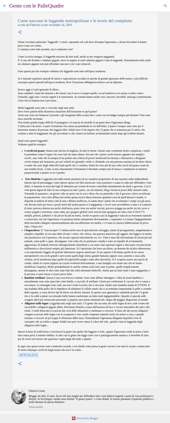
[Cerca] (68, 6)
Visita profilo (36, 407)
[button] (20, 32)
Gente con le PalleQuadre (36, 6)
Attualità (28, 355)
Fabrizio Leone (37, 390)
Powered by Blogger (85, 418)
